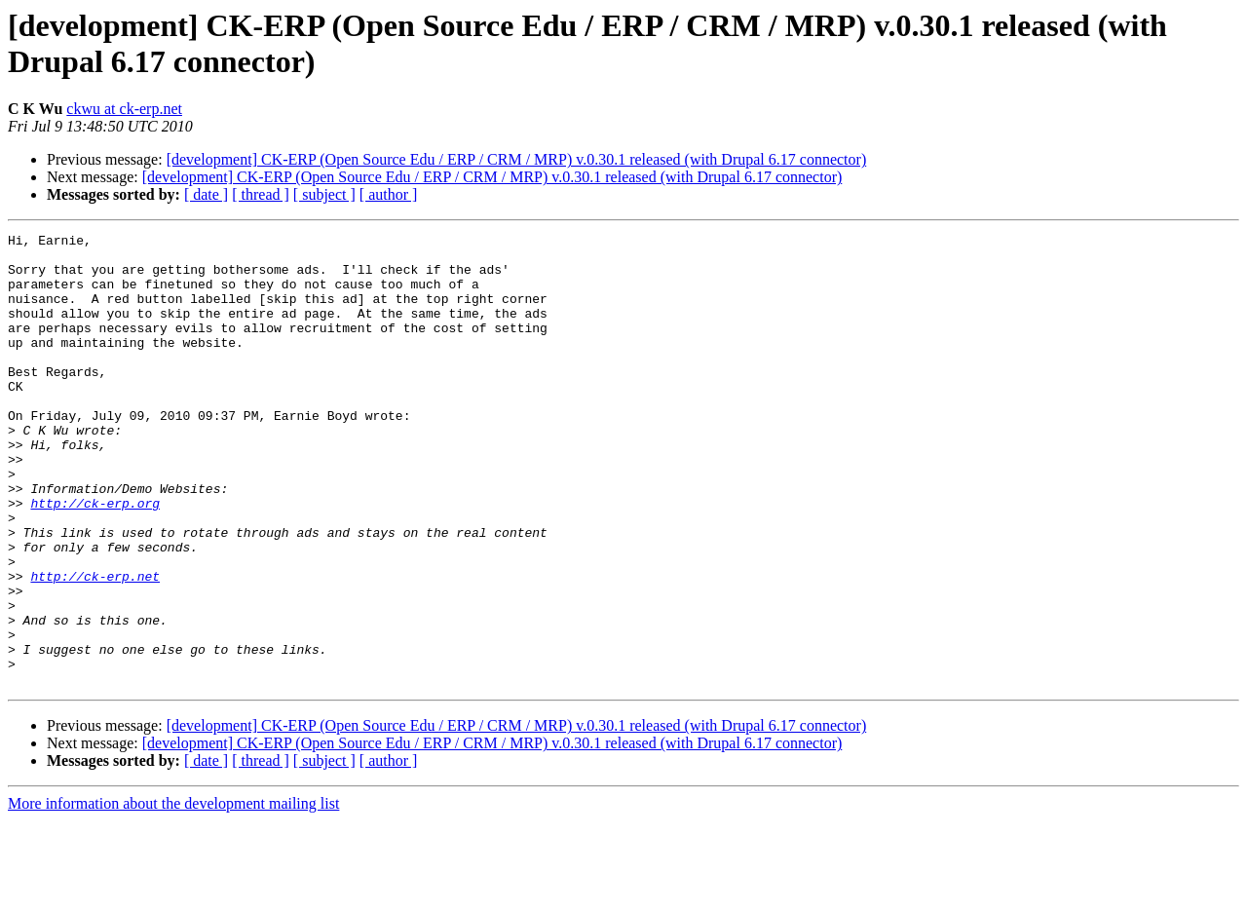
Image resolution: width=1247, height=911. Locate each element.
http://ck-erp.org (95, 558)
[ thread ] (260, 194)
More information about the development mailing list (173, 894)
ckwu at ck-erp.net (124, 108)
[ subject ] (324, 194)
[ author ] (388, 194)
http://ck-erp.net (95, 646)
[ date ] (206, 194)
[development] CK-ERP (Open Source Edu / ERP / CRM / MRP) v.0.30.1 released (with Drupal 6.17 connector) (517, 159)
